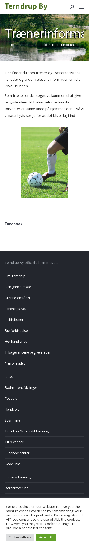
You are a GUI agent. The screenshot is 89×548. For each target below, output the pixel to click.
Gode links (13, 464)
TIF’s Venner (14, 442)
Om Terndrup (15, 276)
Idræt (9, 376)
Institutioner (14, 319)
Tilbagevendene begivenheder (28, 352)
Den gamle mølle (18, 287)
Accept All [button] (46, 537)
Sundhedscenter (17, 453)
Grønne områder (17, 297)
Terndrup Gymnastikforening (27, 431)
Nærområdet (15, 363)
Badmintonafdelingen (21, 387)
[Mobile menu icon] (81, 7)
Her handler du (16, 341)
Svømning (12, 420)
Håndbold (12, 409)
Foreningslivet (15, 308)
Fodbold (11, 398)
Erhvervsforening (18, 477)
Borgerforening (16, 488)
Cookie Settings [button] (20, 537)
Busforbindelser (17, 330)
